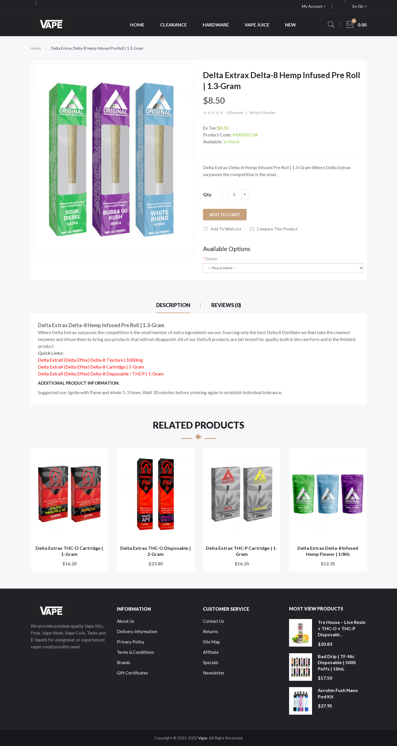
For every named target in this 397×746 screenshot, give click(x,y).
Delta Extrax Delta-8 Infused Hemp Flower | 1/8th (327, 551)
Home (36, 48)
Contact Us (213, 621)
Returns (210, 631)
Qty (207, 194)
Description (173, 305)
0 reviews (234, 112)
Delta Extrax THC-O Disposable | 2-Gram (155, 551)
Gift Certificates (132, 672)
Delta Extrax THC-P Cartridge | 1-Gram (241, 551)
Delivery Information (137, 631)
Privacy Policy (130, 641)
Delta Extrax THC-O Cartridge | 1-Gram (69, 551)
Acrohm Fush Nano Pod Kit (338, 693)
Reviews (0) (226, 305)
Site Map (211, 641)
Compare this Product (277, 228)
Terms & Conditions (135, 652)
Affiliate (211, 652)
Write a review (262, 112)
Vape (202, 737)
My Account (314, 6)
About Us (125, 621)
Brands (123, 662)
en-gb (360, 6)
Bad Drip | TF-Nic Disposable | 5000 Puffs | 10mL (337, 662)
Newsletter (213, 672)
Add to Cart (224, 214)
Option (211, 259)
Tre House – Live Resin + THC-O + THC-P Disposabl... (341, 628)
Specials (210, 662)
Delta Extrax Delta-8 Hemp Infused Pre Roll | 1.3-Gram (97, 48)
